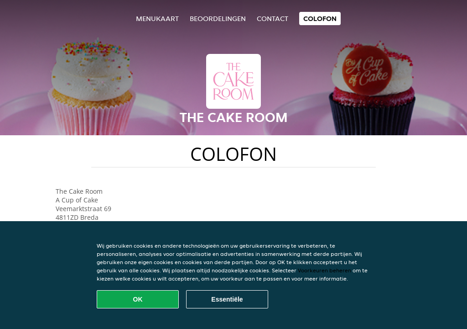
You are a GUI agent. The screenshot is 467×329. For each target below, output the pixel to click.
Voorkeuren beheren (324, 270)
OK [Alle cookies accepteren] (138, 299)
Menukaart (157, 18)
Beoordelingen (218, 18)
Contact (272, 18)
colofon (320, 18)
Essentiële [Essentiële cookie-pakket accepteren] (227, 299)
